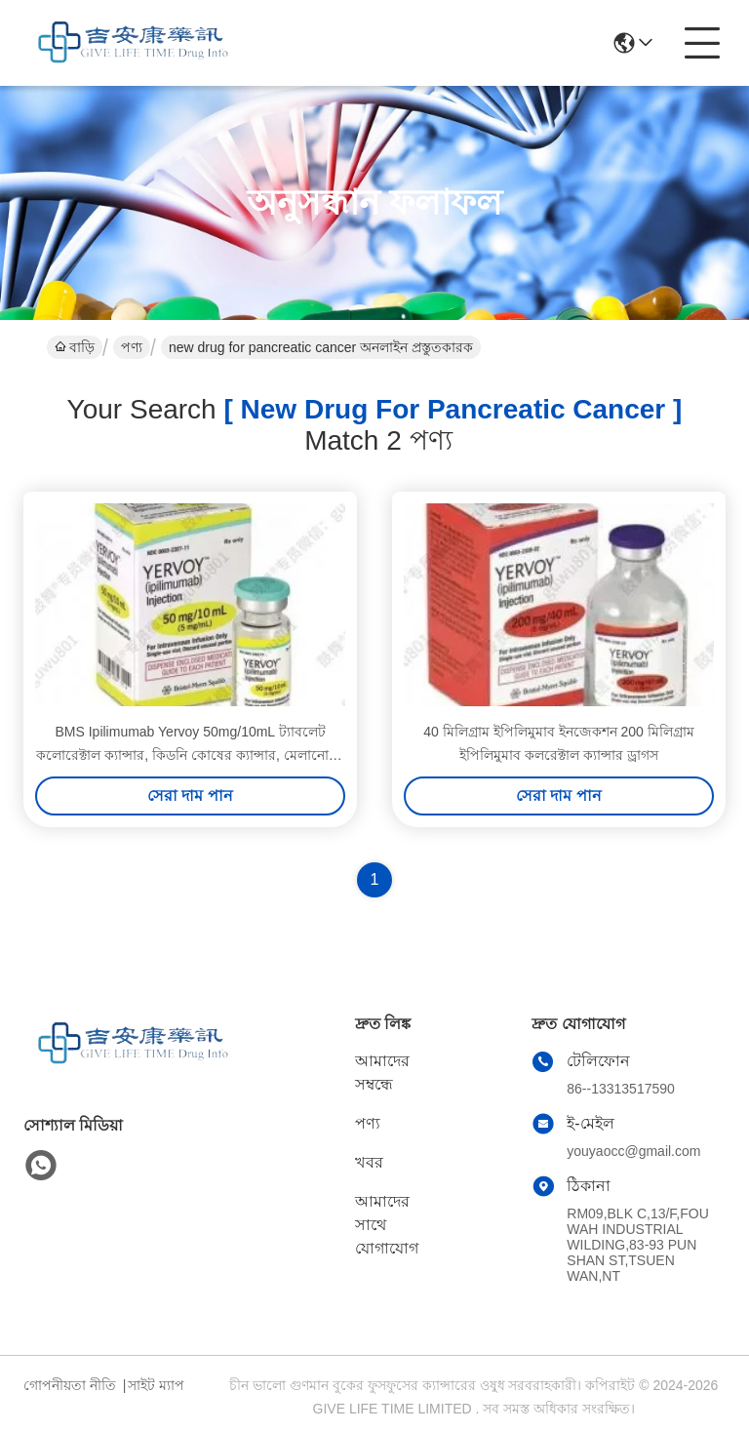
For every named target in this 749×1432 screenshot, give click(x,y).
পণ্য (131, 347)
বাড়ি (75, 347)
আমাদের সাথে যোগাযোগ (386, 1224)
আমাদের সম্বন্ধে (382, 1073)
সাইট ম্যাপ (156, 1385)
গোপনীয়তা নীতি (69, 1385)
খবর (369, 1162)
